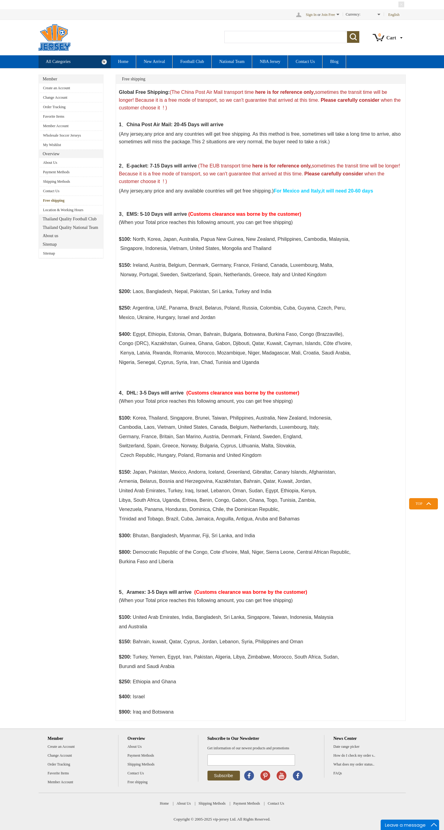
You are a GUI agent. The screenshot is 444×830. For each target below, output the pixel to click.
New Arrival (154, 61)
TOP (419, 503)
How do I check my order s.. (354, 755)
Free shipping (54, 200)
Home (123, 61)
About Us (50, 162)
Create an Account (56, 88)
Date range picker (347, 746)
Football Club (192, 61)
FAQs (338, 773)
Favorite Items (54, 116)
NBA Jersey (270, 61)
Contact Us (305, 61)
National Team (231, 61)
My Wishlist (52, 145)
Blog (334, 61)
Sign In (311, 15)
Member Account (56, 126)
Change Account (55, 97)
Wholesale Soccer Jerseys (62, 135)
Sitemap (49, 253)
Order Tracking (54, 107)
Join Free (328, 15)
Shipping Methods (56, 181)
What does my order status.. (354, 764)
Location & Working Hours (63, 210)
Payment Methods (56, 172)
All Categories (76, 62)
